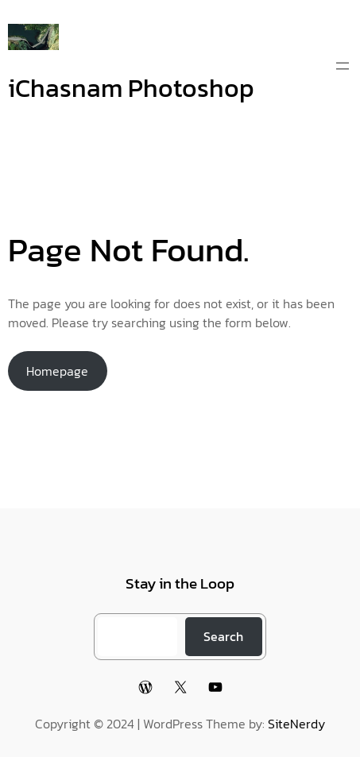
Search (223, 636)
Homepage (57, 370)
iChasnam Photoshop (131, 88)
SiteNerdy (296, 723)
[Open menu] (342, 65)
